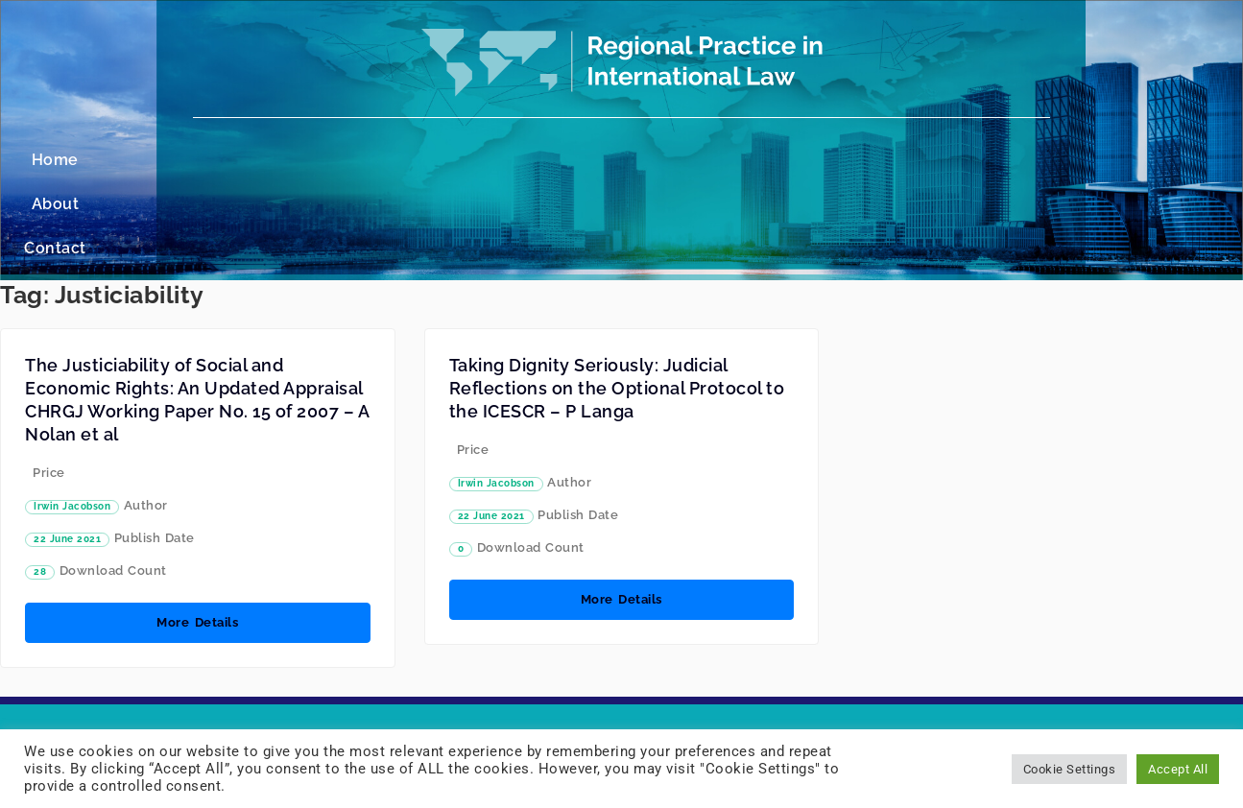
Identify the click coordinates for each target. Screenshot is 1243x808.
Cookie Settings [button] (1069, 769)
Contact (690, 160)
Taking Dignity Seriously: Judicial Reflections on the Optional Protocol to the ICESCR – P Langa (617, 300)
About (608, 160)
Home (531, 160)
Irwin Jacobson (72, 418)
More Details (197, 534)
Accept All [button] (1177, 769)
